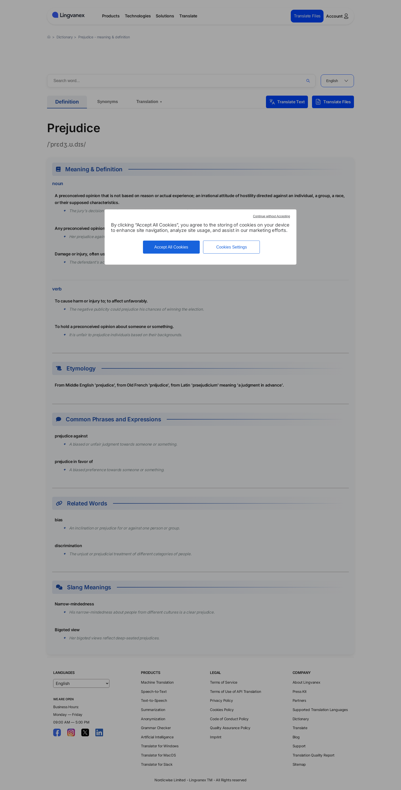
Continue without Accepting (271, 216)
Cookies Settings (231, 247)
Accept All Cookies (171, 247)
